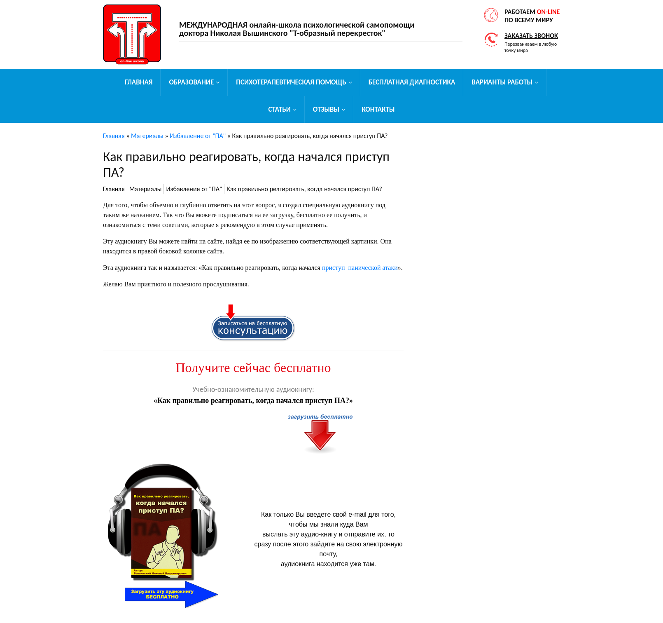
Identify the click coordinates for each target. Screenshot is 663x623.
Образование (191, 82)
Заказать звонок (531, 36)
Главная (138, 82)
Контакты (378, 109)
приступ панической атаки (360, 267)
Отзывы (326, 109)
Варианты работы (502, 82)
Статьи (279, 109)
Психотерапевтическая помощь (291, 82)
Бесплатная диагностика (412, 82)
